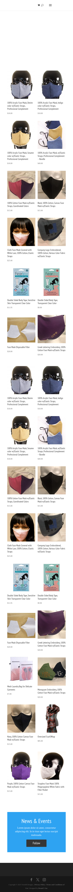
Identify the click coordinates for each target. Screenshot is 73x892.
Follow (36, 843)
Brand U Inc (43, 888)
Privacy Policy (40, 885)
